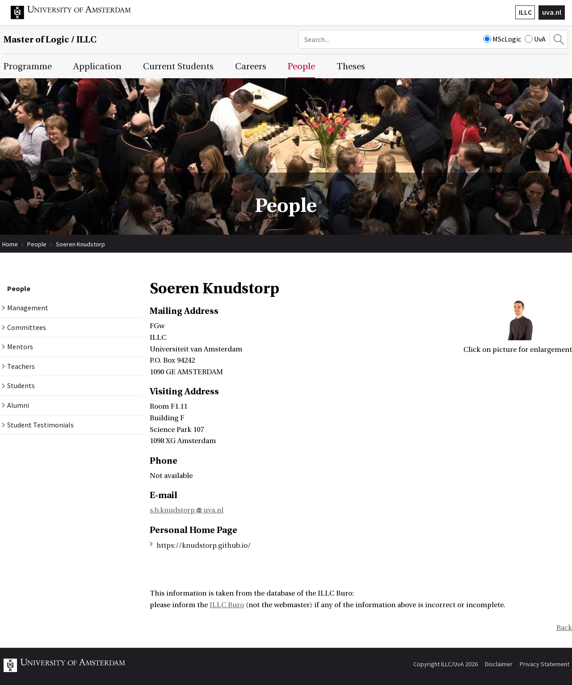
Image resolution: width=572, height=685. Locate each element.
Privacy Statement (544, 664)
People (36, 244)
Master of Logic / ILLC (50, 39)
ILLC (525, 12)
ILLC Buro (227, 605)
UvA (535, 38)
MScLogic (502, 38)
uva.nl (551, 12)
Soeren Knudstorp (80, 244)
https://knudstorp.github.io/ (203, 545)
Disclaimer (499, 664)
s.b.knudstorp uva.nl (186, 510)
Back (564, 628)
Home (10, 244)
